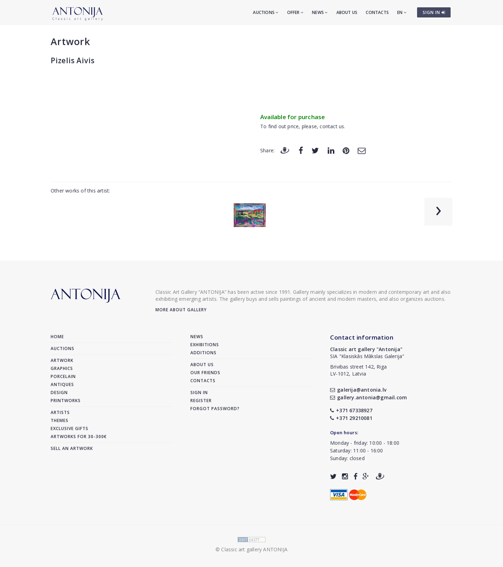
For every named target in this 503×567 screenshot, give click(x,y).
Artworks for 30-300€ (79, 436)
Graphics (62, 368)
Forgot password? (215, 409)
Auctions (265, 12)
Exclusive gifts (69, 428)
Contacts (377, 12)
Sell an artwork (72, 448)
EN (402, 12)
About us (347, 12)
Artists (60, 412)
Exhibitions (204, 345)
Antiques (62, 384)
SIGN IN (434, 12)
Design (59, 392)
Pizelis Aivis (72, 60)
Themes (59, 420)
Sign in (199, 392)
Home (57, 337)
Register (201, 401)
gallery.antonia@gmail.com (368, 397)
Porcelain (63, 376)
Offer (295, 12)
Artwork (70, 41)
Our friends (205, 373)
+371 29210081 (351, 418)
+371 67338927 (351, 410)
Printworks (66, 401)
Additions (203, 353)
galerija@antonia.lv (358, 389)
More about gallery (181, 310)
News (320, 12)
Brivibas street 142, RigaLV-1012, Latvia (358, 370)
